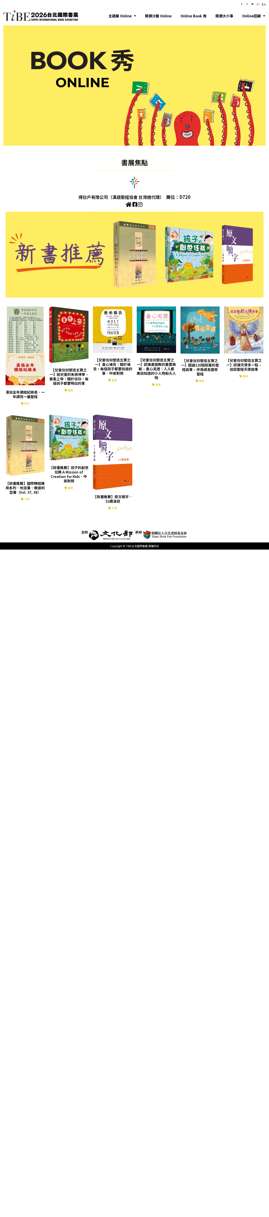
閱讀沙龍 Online (158, 15)
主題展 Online (122, 16)
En (264, 4)
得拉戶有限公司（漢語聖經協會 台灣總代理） (121, 197)
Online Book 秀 (194, 15)
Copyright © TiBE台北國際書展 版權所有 (134, 546)
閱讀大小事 (224, 15)
